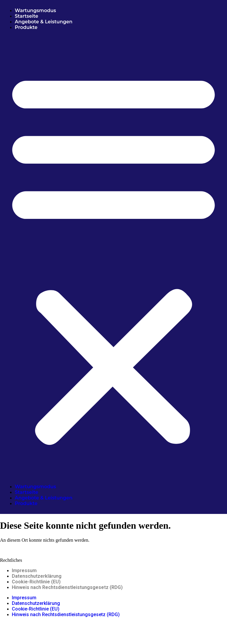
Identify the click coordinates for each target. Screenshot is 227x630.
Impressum (24, 570)
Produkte (26, 27)
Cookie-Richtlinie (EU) (36, 582)
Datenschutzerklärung (36, 576)
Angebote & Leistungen (44, 22)
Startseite (26, 16)
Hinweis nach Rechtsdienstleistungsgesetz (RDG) (67, 587)
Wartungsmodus (35, 10)
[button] (113, 257)
